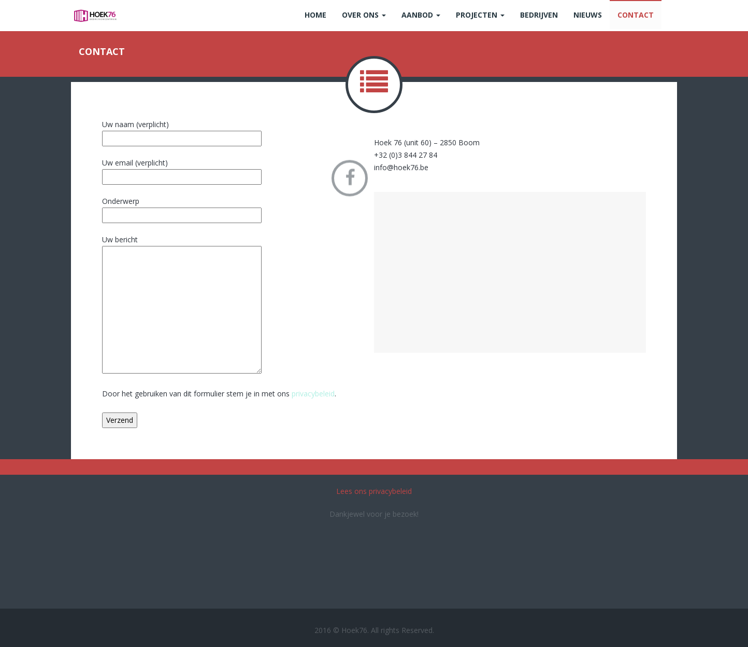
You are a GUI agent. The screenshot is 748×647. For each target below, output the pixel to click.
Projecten (480, 15)
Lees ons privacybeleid (374, 491)
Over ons (364, 15)
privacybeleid (313, 393)
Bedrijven (539, 15)
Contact (635, 15)
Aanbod (420, 15)
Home (315, 15)
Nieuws (587, 15)
